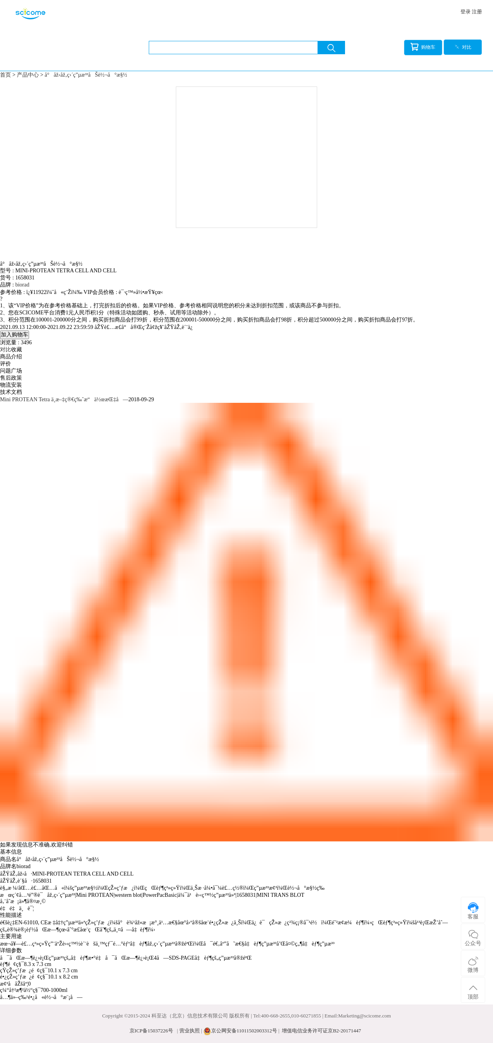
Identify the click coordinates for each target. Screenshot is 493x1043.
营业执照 (189, 1031)
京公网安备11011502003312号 (244, 1031)
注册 (477, 12)
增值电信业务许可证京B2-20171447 (321, 1031)
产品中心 (28, 75)
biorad (22, 285)
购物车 (423, 47)
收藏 (16, 350)
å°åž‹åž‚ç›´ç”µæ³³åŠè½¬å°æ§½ (86, 75)
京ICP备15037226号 (151, 1031)
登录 (465, 12)
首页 (5, 75)
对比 (463, 47)
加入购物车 (14, 335)
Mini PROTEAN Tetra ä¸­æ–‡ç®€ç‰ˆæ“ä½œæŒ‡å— (64, 399)
